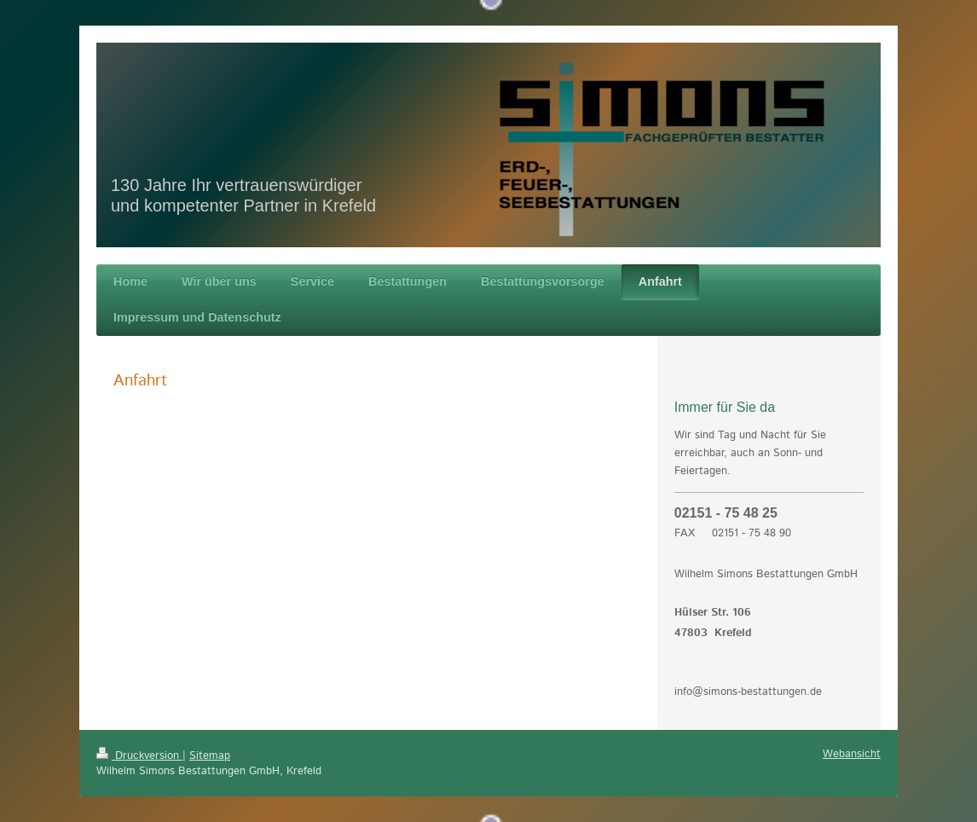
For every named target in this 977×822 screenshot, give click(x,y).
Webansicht (852, 754)
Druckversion (139, 756)
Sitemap (209, 756)
